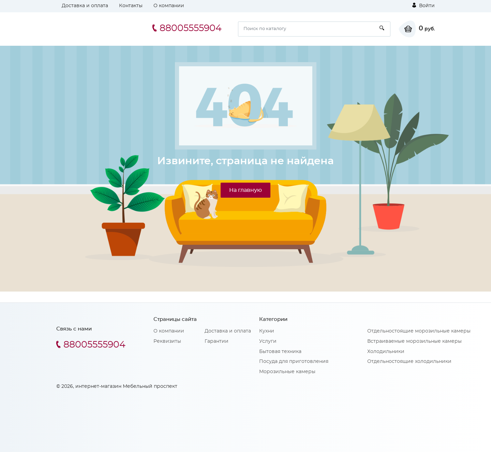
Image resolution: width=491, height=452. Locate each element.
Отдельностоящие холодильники (409, 361)
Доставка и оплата (85, 5)
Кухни (266, 331)
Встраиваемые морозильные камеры (414, 341)
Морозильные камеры (287, 371)
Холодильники (385, 351)
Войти (423, 5)
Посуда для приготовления (293, 361)
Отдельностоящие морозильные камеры (419, 331)
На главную (245, 190)
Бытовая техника (280, 351)
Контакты (131, 5)
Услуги (268, 341)
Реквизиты (167, 341)
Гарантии (216, 341)
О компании (168, 5)
